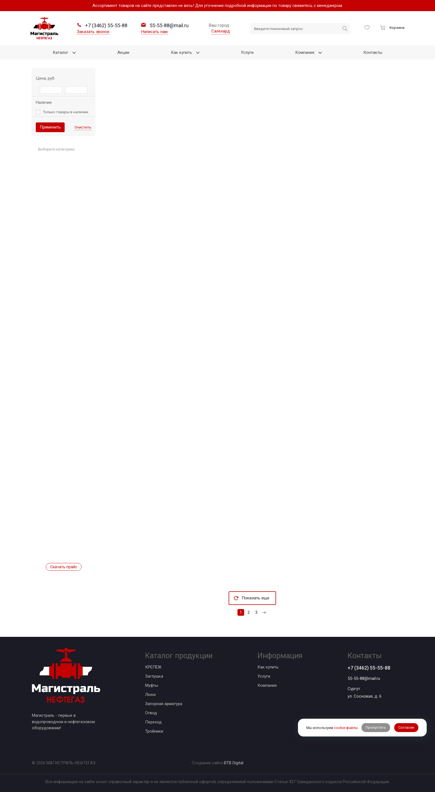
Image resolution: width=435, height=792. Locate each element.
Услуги (263, 676)
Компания (267, 685)
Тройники (154, 731)
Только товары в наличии (65, 112)
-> (264, 612)
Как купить (268, 667)
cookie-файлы (346, 728)
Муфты (151, 685)
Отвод (151, 712)
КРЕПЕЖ (153, 667)
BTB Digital (233, 762)
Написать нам (154, 31)
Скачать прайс (63, 567)
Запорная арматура (163, 703)
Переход (153, 722)
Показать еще (255, 597)
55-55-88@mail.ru (364, 678)
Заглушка (154, 676)
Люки (150, 694)
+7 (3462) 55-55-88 (369, 668)
